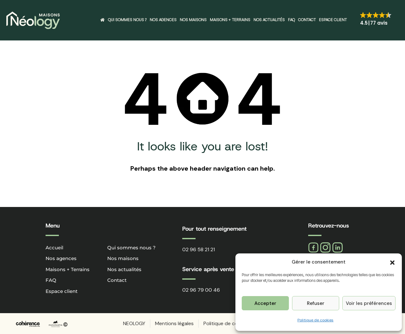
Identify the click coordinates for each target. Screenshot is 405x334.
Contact (307, 19)
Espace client (333, 19)
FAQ (291, 19)
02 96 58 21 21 (198, 249)
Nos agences (163, 19)
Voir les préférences (369, 303)
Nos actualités (269, 19)
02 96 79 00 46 (201, 290)
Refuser (315, 303)
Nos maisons (193, 19)
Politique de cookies (315, 320)
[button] (392, 262)
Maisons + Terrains (230, 19)
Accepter (265, 303)
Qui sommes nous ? (127, 19)
